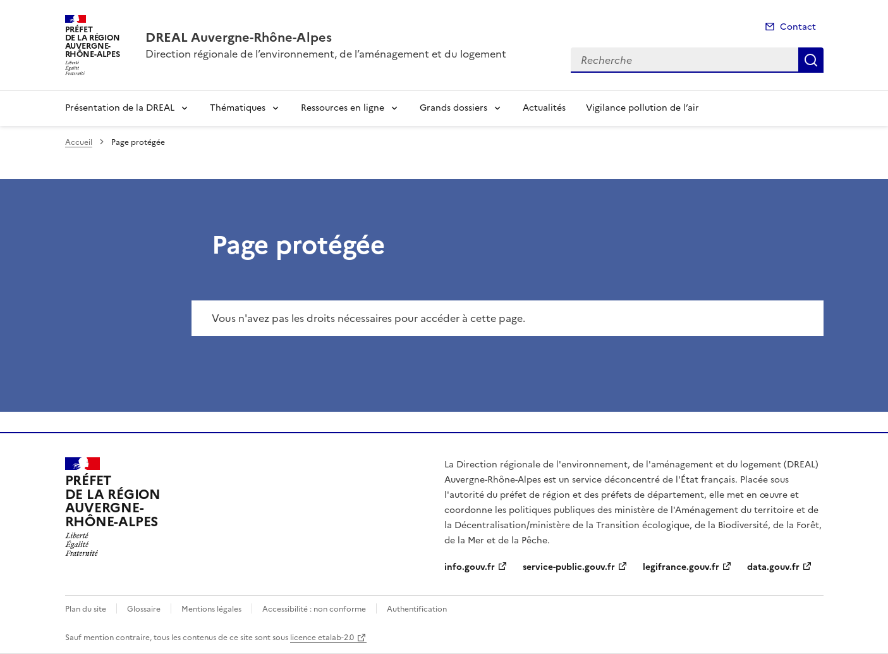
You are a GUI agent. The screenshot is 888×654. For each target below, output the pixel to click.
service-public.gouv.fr (569, 567)
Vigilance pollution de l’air (642, 107)
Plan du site (85, 609)
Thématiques (237, 107)
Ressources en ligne (342, 107)
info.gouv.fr (469, 567)
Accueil (78, 142)
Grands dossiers (453, 107)
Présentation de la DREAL (119, 107)
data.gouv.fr (773, 567)
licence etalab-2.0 (322, 637)
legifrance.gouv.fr (681, 567)
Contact (798, 27)
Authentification (417, 609)
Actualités (544, 107)
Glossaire (144, 609)
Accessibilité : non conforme (314, 609)
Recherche (811, 60)
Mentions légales (211, 609)
